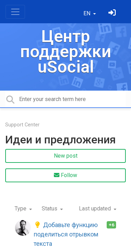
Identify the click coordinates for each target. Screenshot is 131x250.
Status (50, 208)
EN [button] (87, 13)
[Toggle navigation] (15, 12)
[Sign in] (113, 13)
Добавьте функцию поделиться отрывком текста (66, 234)
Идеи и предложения (60, 139)
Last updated (95, 208)
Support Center (22, 125)
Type (21, 208)
